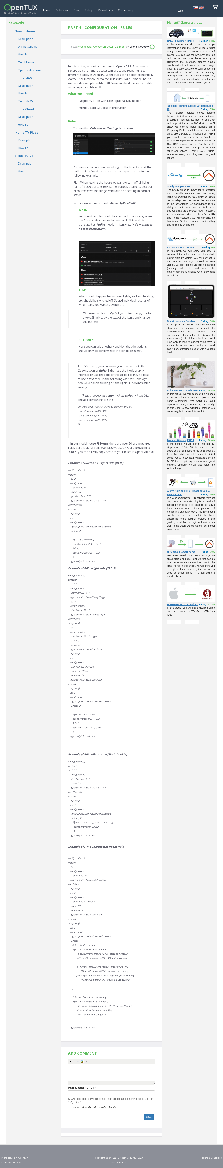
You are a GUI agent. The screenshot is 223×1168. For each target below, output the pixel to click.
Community (125, 10)
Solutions (62, 10)
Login (180, 10)
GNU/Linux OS (25, 156)
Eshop (89, 10)
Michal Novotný (139, 46)
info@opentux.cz (119, 1162)
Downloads (105, 10)
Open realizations (29, 70)
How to (22, 171)
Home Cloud (24, 109)
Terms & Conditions (212, 1157)
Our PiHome (26, 62)
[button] (70, 1061)
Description (25, 39)
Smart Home (25, 31)
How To (23, 54)
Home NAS (23, 78)
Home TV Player (27, 132)
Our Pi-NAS (25, 101)
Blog (77, 10)
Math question (77, 1087)
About (47, 10)
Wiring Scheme (27, 46)
